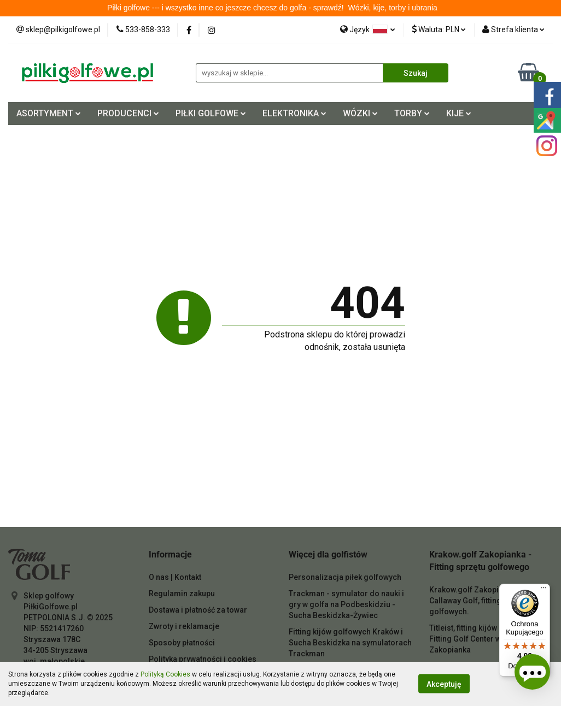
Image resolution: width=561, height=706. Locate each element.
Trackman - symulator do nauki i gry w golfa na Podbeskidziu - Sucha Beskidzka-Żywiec (346, 604)
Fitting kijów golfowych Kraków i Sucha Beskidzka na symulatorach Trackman (350, 642)
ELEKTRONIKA (294, 113)
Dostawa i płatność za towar (198, 610)
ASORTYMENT (48, 113)
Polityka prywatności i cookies (202, 659)
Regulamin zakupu (182, 593)
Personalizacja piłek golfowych (345, 577)
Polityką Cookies (165, 674)
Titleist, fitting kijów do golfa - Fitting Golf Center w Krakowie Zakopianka (482, 639)
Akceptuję (443, 684)
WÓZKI (360, 113)
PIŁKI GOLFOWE (211, 113)
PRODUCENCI (128, 113)
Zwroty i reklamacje (184, 626)
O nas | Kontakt (175, 577)
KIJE (458, 113)
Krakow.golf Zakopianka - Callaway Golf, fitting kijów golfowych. (475, 600)
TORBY (412, 113)
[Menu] (543, 590)
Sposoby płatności (182, 642)
